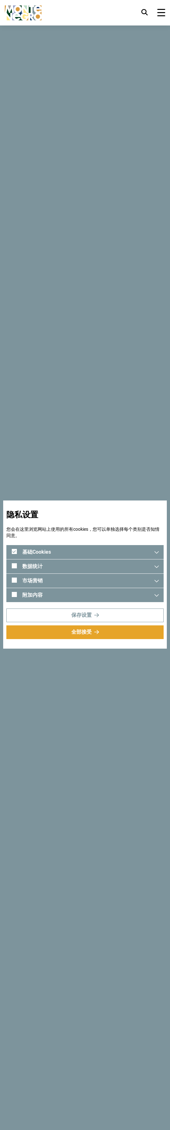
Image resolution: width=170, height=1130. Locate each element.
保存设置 (81, 615)
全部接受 (81, 632)
